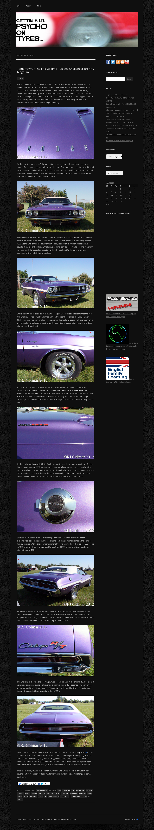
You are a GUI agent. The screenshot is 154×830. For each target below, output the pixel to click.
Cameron (66, 790)
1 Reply (20, 78)
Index (39, 6)
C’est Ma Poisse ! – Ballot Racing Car (119, 140)
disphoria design (131, 819)
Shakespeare (54, 796)
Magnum (73, 793)
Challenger (80, 790)
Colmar (89, 790)
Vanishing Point (78, 752)
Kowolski (65, 793)
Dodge (34, 793)
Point (20, 796)
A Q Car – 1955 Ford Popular (116, 95)
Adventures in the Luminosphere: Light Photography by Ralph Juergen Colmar (122, 346)
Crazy (27, 793)
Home (18, 6)
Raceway (33, 796)
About (28, 6)
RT (46, 796)
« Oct (108, 204)
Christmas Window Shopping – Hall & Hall (122, 110)
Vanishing (64, 796)
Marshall (82, 793)
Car (73, 790)
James (57, 793)
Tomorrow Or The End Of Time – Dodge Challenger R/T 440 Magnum (55, 70)
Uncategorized (41, 790)
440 (59, 790)
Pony (26, 796)
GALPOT (42, 793)
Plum (90, 793)
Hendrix (50, 793)
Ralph (41, 796)
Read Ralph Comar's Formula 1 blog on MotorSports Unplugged (122, 313)
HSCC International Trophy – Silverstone (121, 125)
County (20, 793)
